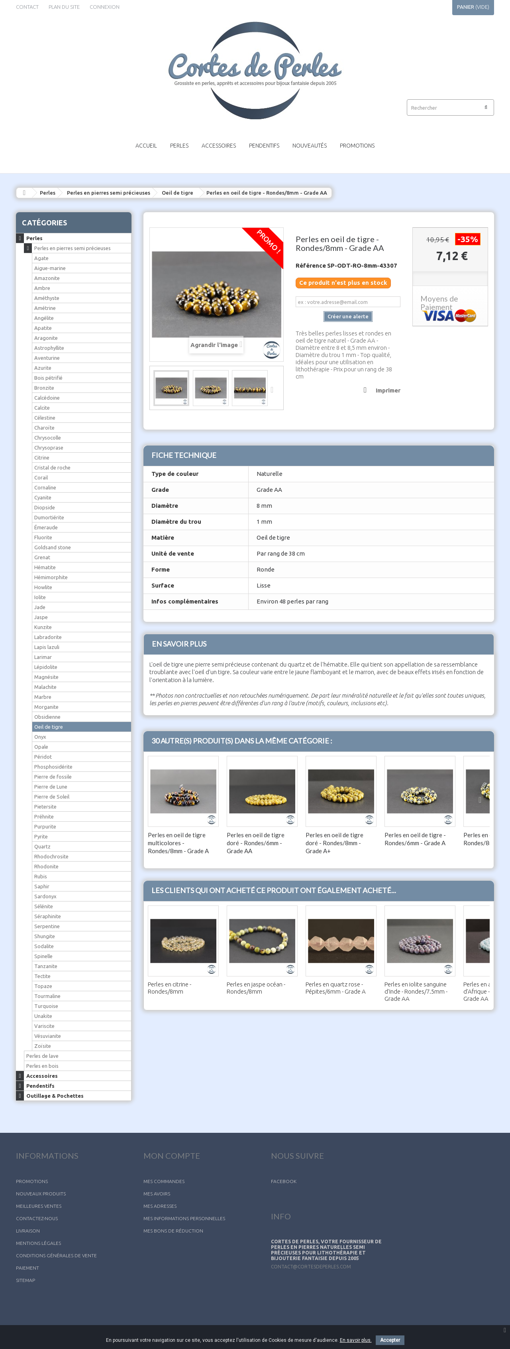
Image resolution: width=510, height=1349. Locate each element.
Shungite (44, 936)
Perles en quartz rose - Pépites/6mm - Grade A (336, 988)
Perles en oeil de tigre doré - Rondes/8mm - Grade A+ (334, 842)
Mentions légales (38, 1243)
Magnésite (46, 677)
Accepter (390, 1340)
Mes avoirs (156, 1193)
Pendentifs (264, 145)
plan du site (64, 7)
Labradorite (48, 637)
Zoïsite (42, 1046)
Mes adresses (160, 1206)
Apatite (43, 328)
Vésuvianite (47, 1036)
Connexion (105, 7)
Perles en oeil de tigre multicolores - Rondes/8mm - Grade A (178, 842)
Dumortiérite (49, 517)
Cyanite (42, 497)
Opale (41, 746)
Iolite (40, 597)
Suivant (275, 389)
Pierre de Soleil (51, 796)
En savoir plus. (356, 1340)
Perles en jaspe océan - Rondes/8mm (256, 988)
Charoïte (44, 427)
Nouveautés (309, 145)
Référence (311, 265)
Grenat (42, 557)
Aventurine (47, 358)
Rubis (40, 876)
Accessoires (219, 145)
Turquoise (46, 1006)
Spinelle (43, 956)
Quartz (42, 846)
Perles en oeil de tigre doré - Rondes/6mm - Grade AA (255, 842)
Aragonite (46, 338)
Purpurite (45, 826)
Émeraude (46, 527)
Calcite (42, 407)
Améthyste (46, 298)
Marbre (42, 697)
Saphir (41, 886)
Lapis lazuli (46, 647)
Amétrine (45, 308)
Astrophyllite (49, 348)
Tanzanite (45, 966)
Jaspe (41, 617)
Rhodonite (46, 866)
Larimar (43, 657)
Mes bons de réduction (173, 1230)
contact (27, 7)
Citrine (41, 457)
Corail (41, 477)
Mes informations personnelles (184, 1218)
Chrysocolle (47, 437)
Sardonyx (45, 896)
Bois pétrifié (48, 378)
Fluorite (43, 537)
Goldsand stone (52, 547)
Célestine (44, 417)
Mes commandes (163, 1181)
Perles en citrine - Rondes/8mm (169, 988)
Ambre (42, 288)
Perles (179, 145)
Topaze (43, 986)
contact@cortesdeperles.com (311, 1266)
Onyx (40, 737)
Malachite (45, 687)
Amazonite (47, 278)
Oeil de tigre (177, 192)
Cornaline (45, 487)
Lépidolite (45, 667)
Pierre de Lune (50, 786)
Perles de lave (42, 1056)
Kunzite (43, 627)
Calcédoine (47, 397)
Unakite (43, 1016)
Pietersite (45, 806)
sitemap (25, 1280)
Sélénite (43, 906)
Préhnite (44, 816)
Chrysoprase (48, 447)
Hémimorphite (51, 577)
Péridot (43, 756)
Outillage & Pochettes (55, 1096)
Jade (39, 607)
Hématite (45, 567)
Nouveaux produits (41, 1193)
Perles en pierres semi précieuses (108, 192)
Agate (41, 258)
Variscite (44, 1026)
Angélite (44, 318)
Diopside (44, 507)
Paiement (27, 1267)
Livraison (28, 1230)
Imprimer (388, 390)
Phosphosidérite (53, 766)
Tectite (42, 976)
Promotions (357, 145)
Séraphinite (47, 916)
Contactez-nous (37, 1218)
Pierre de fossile (53, 776)
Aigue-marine (50, 268)
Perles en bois (42, 1066)
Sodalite (44, 946)
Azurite (42, 368)
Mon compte (171, 1155)
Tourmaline (47, 996)
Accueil (146, 145)
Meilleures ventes (38, 1206)
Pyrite (41, 836)
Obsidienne (47, 717)
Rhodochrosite (51, 856)
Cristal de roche (52, 467)
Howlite (43, 587)
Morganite (46, 707)
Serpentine (47, 926)
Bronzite (44, 387)
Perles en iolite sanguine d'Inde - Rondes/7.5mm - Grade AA (415, 991)
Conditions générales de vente (56, 1255)
